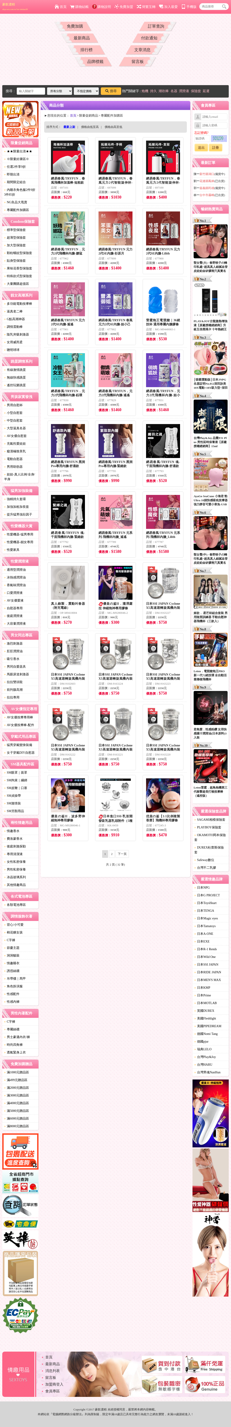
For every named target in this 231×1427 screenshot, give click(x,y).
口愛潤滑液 (13, 593)
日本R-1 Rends (205, 949)
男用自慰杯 (13, 405)
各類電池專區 (15, 905)
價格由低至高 (90, 127)
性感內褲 (11, 1001)
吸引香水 (11, 659)
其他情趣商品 (15, 885)
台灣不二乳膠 (205, 867)
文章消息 (142, 50)
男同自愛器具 (15, 666)
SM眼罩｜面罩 (15, 772)
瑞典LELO (203, 1049)
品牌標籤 (95, 61)
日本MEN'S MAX (207, 980)
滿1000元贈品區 (16, 1072)
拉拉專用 (11, 697)
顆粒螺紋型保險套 (18, 253)
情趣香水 (11, 831)
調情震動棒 (13, 327)
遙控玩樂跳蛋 (15, 385)
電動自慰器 (13, 459)
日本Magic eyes (206, 918)
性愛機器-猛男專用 (18, 534)
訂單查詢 (156, 26)
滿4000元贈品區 (16, 1103)
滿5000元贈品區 (16, 1111)
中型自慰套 (13, 420)
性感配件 (11, 994)
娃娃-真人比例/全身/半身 (19, 477)
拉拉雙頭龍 (13, 682)
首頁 (61, 7)
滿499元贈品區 (15, 1080)
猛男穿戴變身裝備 (18, 745)
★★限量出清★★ (18, 151)
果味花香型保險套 (18, 268)
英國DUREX (204, 1010)
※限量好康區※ (16, 159)
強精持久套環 (15, 499)
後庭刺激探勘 (15, 846)
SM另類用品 (14, 811)
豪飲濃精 (15, 6)
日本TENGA (204, 910)
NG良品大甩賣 (15, 202)
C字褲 (9, 940)
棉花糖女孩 (13, 932)
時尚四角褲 (13, 1044)
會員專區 (52, 1391)
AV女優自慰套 (15, 436)
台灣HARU (203, 1064)
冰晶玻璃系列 (15, 877)
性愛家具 (11, 550)
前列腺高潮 (13, 689)
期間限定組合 (15, 182)
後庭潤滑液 (13, 616)
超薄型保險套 (15, 237)
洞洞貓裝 (11, 955)
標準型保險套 (15, 230)
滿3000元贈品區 (16, 1095)
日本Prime (202, 995)
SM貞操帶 (12, 795)
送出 (201, 147)
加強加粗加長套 (16, 506)
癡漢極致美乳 (15, 451)
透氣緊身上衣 (15, 1052)
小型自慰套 (13, 413)
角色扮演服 (13, 986)
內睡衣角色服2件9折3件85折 (19, 192)
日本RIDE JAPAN (207, 972)
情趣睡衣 (11, 963)
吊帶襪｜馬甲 (15, 978)
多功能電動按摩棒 (18, 303)
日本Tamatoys (205, 926)
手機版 (189, 7)
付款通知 (149, 38)
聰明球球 (11, 350)
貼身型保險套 (15, 260)
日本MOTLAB (205, 1003)
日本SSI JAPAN (206, 964)
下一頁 (122, 854)
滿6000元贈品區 (16, 1118)
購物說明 (101, 7)
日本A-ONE (203, 933)
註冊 (215, 147)
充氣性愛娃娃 (15, 443)
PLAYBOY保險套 (207, 827)
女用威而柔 (13, 342)
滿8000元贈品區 (16, 1126)
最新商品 (82, 38)
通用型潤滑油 (15, 569)
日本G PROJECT (207, 895)
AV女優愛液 (14, 600)
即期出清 (11, 174)
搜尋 (111, 91)
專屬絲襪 (11, 1029)
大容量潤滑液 (15, 623)
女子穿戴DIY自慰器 (19, 752)
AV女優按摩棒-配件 (19, 725)
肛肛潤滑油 (13, 651)
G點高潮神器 (14, 319)
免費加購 (75, 26)
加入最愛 (168, 7)
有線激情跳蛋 (15, 370)
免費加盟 (123, 7)
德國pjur (201, 1041)
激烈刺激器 (13, 643)
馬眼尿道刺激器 (16, 674)
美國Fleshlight (205, 1018)
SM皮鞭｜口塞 (15, 788)
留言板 (138, 61)
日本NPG (202, 887)
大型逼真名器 (15, 428)
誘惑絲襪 (11, 971)
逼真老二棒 (13, 311)
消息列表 (52, 1371)
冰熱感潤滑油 (15, 577)
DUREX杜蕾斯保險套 (209, 850)
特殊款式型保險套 (18, 276)
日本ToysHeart (205, 903)
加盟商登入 (54, 1384)
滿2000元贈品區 (16, 1087)
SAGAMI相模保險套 (209, 819)
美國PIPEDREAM (207, 1026)
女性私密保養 (15, 861)
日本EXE (201, 941)
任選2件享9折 (15, 166)
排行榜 (86, 50)
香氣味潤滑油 (15, 585)
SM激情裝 (12, 803)
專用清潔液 (13, 854)
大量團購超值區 (16, 283)
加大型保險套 (15, 245)
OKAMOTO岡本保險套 (210, 837)
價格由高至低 (113, 127)
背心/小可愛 (14, 924)
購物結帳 (79, 7)
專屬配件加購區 (16, 210)
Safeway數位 (204, 860)
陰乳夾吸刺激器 (16, 334)
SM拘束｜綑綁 (15, 780)
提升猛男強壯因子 (18, 514)
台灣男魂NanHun (207, 1072)
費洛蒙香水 (13, 838)
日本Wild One (205, 957)
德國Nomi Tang (206, 1034)
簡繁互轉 (146, 7)
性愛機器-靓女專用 (18, 542)
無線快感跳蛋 (15, 377)
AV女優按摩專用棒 (18, 717)
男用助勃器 (13, 466)
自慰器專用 (13, 608)
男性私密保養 (15, 869)
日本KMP (202, 987)
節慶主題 (11, 948)
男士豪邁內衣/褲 (17, 1037)
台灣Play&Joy (205, 1057)
